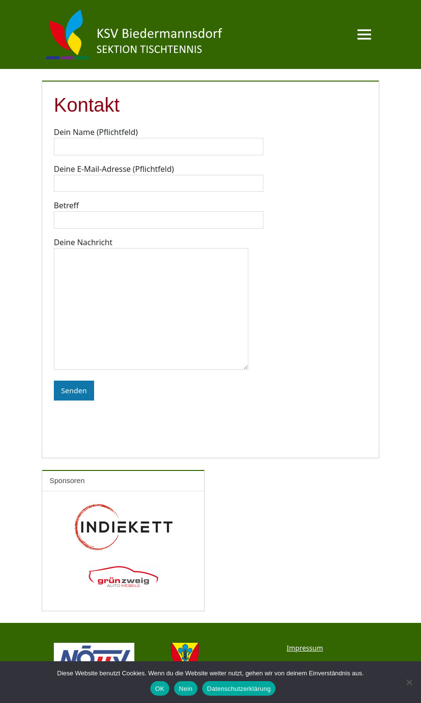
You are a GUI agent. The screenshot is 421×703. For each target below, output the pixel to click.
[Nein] (409, 682)
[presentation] (127, 419)
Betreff (158, 212)
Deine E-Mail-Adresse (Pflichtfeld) (158, 176)
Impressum (305, 648)
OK (159, 688)
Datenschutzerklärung (239, 688)
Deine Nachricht (151, 305)
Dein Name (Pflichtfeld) (158, 139)
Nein (186, 688)
